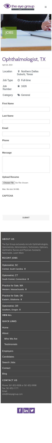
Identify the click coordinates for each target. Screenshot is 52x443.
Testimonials (10, 344)
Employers (7, 351)
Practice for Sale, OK (12, 296)
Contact (6, 368)
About (5, 333)
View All (7, 315)
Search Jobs (8, 362)
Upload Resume (10, 177)
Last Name (7, 116)
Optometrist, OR (10, 306)
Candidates (8, 357)
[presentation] (23, 204)
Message (7, 153)
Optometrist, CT (10, 275)
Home (5, 327)
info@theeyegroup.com (12, 394)
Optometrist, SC (10, 265)
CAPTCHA (7, 196)
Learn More (18, 253)
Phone (5, 140)
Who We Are (10, 339)
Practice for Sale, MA (12, 285)
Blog (4, 374)
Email (5, 128)
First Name (8, 103)
